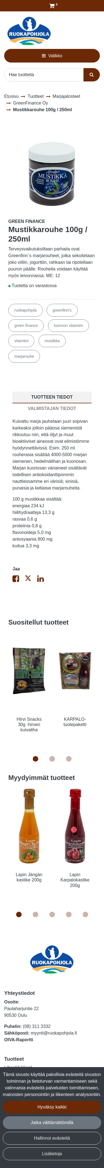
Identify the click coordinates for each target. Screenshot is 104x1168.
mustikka (52, 341)
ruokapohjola (25, 310)
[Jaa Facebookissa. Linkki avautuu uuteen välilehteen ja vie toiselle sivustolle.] (18, 580)
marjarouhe (24, 356)
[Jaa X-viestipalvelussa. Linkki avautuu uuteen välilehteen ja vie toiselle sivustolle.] (31, 580)
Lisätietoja (52, 1153)
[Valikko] (52, 55)
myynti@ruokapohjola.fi (54, 1033)
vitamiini (21, 341)
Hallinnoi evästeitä (52, 1138)
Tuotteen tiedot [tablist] (52, 397)
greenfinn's (62, 310)
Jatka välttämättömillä (52, 1122)
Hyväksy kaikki (52, 1107)
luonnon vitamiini (68, 325)
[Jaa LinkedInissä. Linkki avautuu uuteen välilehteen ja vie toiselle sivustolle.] (42, 580)
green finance (26, 325)
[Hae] (44, 74)
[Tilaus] (52, 6)
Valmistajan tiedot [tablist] (52, 408)
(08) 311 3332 (37, 1026)
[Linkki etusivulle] (29, 31)
